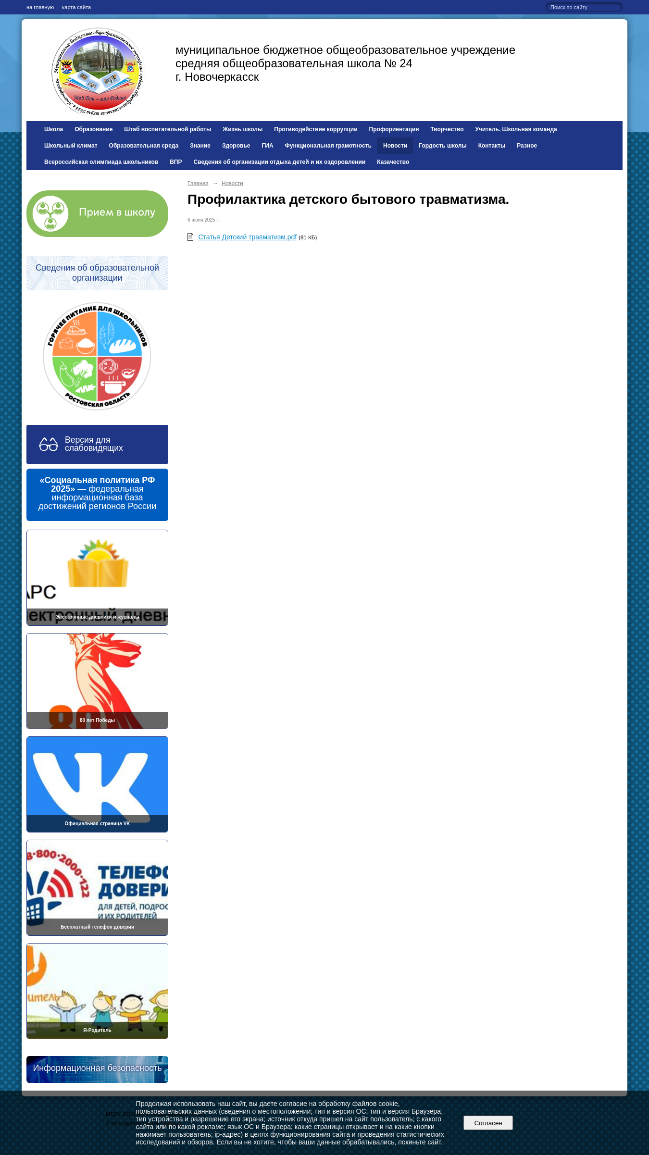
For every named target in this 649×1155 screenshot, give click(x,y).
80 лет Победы (97, 720)
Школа (53, 129)
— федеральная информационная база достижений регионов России (97, 493)
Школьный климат (71, 145)
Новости (395, 145)
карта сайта (76, 7)
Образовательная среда (144, 145)
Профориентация (394, 129)
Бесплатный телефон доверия (97, 927)
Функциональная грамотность (328, 145)
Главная (198, 183)
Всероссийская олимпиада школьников (101, 162)
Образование (93, 129)
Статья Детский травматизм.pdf (247, 237)
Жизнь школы (242, 129)
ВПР (176, 162)
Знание (200, 145)
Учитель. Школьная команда (516, 129)
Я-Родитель (97, 1030)
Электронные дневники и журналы (97, 617)
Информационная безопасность (97, 1068)
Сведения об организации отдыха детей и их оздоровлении (280, 162)
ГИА (267, 145)
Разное (527, 145)
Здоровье (236, 145)
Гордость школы (442, 145)
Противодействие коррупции (315, 129)
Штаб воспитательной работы (167, 129)
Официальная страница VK (97, 823)
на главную (40, 7)
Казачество (393, 162)
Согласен (488, 1123)
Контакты (492, 145)
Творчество (447, 129)
